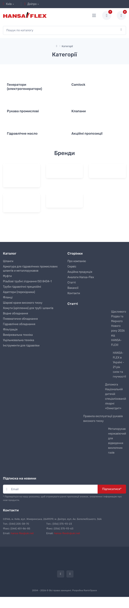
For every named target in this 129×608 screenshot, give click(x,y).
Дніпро (30, 4)
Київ (7, 4)
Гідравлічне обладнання (19, 324)
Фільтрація (10, 329)
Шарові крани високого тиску (22, 302)
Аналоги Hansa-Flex (81, 277)
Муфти (7, 276)
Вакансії (73, 288)
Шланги (8, 261)
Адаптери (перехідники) (19, 292)
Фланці (7, 297)
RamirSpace (90, 590)
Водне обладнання (15, 313)
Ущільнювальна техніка (18, 340)
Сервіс (72, 266)
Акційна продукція (80, 272)
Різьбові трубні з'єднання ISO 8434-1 (27, 281)
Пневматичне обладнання (20, 319)
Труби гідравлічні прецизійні (22, 286)
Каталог (9, 253)
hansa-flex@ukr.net (22, 533)
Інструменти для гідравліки (21, 345)
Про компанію (77, 261)
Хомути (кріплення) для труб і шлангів (28, 308)
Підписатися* (111, 489)
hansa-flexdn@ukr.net (67, 533)
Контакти (74, 293)
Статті (72, 282)
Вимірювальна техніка (18, 335)
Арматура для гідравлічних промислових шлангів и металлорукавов (30, 268)
